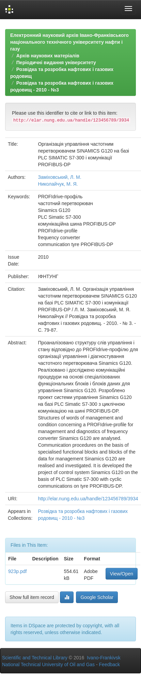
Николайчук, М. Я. (58, 184)
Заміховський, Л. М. (59, 177)
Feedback (109, 664)
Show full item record (32, 597)
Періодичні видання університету (56, 62)
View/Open (121, 573)
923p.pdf (17, 571)
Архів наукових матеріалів (47, 55)
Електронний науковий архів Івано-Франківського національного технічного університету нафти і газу (69, 42)
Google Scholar (96, 597)
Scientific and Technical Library (34, 657)
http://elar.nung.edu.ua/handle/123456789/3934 (88, 498)
